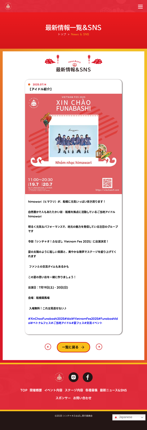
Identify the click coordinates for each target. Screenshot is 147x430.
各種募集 (91, 390)
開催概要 (36, 390)
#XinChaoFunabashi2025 (46, 319)
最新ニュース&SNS (113, 390)
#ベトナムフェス (41, 323)
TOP (23, 390)
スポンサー (63, 398)
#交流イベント (93, 323)
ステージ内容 (74, 390)
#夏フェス (77, 323)
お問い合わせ (82, 398)
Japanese (123, 417)
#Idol (68, 319)
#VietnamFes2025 (85, 319)
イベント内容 (53, 390)
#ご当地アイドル (61, 323)
